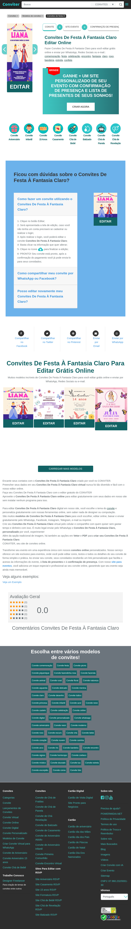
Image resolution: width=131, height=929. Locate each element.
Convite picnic (80, 665)
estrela (59, 60)
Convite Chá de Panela (101, 136)
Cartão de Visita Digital (80, 797)
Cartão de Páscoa (78, 842)
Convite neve (92, 703)
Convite (49, 27)
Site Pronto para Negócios (77, 805)
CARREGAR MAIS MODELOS (65, 468)
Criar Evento (107, 870)
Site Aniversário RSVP (47, 879)
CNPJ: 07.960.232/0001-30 (114, 883)
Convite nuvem (58, 740)
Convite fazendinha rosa (65, 673)
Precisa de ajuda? (110, 808)
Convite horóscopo (58, 755)
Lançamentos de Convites (12, 810)
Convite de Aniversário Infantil (47, 847)
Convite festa (63, 665)
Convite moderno (78, 725)
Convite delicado (59, 688)
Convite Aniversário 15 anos (15, 860)
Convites (8, 791)
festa (64, 56)
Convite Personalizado (15, 833)
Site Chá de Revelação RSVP (47, 907)
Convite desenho (56, 695)
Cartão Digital (76, 791)
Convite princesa (39, 703)
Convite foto (75, 770)
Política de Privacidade (113, 819)
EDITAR (20, 87)
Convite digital (38, 718)
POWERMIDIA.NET (111, 813)
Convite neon (60, 725)
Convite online (79, 710)
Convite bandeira (70, 748)
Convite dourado (58, 763)
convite (111, 508)
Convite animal (38, 680)
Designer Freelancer (14, 884)
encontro (86, 56)
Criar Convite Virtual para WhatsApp (16, 845)
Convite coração (39, 740)
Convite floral (72, 680)
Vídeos (104, 859)
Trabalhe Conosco (13, 875)
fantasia (96, 56)
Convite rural (56, 680)
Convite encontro (91, 748)
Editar (18, 423)
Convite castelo (39, 710)
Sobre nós (107, 791)
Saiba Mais (18, 404)
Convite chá (71, 733)
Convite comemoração (42, 665)
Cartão (72, 820)
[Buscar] (120, 4)
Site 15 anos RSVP (45, 889)
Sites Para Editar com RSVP (48, 870)
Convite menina (79, 688)
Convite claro (38, 695)
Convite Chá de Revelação (115, 136)
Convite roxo (37, 733)
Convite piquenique (40, 673)
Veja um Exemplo (12, 582)
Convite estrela (92, 763)
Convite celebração (59, 710)
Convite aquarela (39, 688)
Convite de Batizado (46, 825)
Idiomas (105, 890)
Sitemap (105, 875)
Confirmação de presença (105, 27)
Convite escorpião (40, 770)
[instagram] (107, 797)
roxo (111, 56)
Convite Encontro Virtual (48, 863)
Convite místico (39, 763)
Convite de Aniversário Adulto (47, 837)
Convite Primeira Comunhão (44, 856)
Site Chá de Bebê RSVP (48, 900)
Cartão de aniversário (79, 826)
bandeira (49, 60)
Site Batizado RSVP (46, 914)
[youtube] (111, 797)
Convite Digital (10, 828)
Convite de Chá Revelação (43, 818)
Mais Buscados (109, 844)
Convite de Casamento (47, 830)
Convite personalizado (59, 718)
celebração (74, 56)
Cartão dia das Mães (79, 831)
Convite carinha (77, 740)
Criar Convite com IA (112, 865)
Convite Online (11, 822)
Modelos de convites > (32, 16)
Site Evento (72, 27)
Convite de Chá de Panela (45, 808)
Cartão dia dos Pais (78, 837)
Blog (103, 849)
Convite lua (75, 763)
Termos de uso (109, 824)
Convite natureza (90, 680)
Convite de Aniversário (15, 852)
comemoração (52, 56)
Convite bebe (88, 733)
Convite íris (53, 748)
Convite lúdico (75, 695)
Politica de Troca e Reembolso (111, 831)
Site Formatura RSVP (47, 895)
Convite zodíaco (79, 755)
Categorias (9, 797)
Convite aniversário (40, 725)
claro (104, 56)
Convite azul (75, 703)
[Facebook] (102, 797)
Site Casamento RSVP (47, 884)
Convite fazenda (88, 673)
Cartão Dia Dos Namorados (76, 854)
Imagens (105, 854)
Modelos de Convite (13, 838)
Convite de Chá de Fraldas (45, 799)
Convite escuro (55, 733)
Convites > (13, 16)
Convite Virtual (10, 817)
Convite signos (38, 755)
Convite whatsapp (82, 718)
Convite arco (37, 748)
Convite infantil (58, 703)
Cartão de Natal (76, 847)
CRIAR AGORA (80, 106)
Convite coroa (59, 770)
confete (68, 60)
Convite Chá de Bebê (73, 136)
